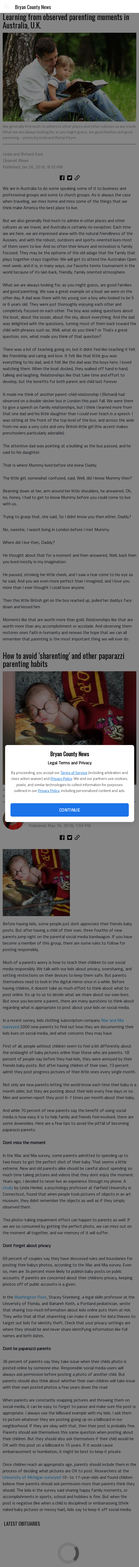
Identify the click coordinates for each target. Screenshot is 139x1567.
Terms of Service (73, 772)
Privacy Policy (61, 778)
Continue (69, 810)
